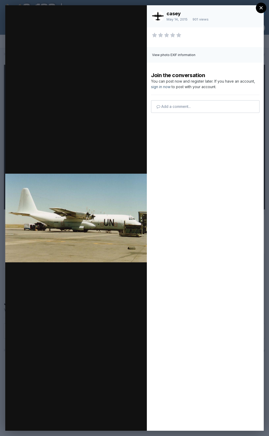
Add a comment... (174, 106)
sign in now (160, 86)
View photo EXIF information (173, 55)
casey (174, 13)
